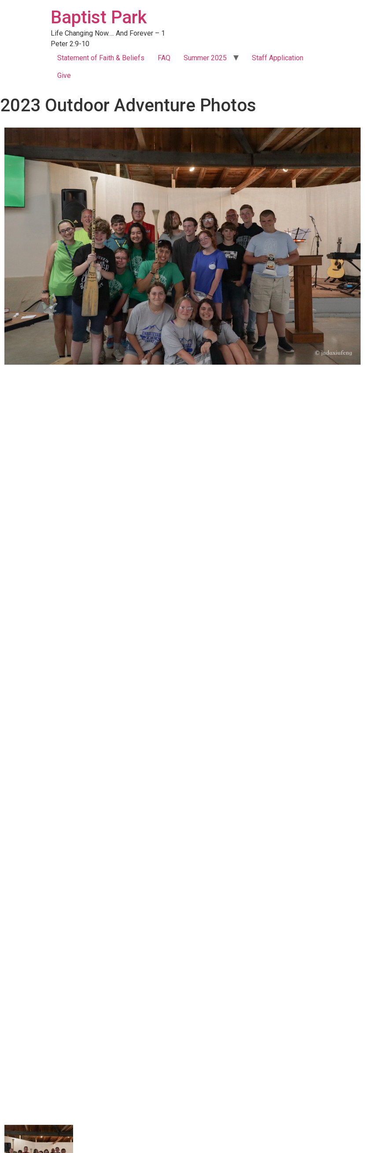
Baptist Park (99, 17)
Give (64, 75)
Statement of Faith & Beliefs (100, 58)
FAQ (164, 58)
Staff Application (277, 58)
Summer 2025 (205, 58)
